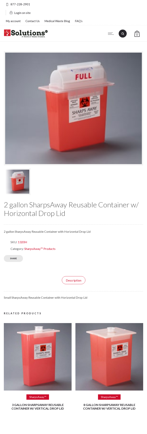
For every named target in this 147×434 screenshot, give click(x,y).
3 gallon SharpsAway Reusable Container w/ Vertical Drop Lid (37, 406)
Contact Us (32, 21)
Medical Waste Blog (57, 21)
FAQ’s (78, 21)
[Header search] (122, 33)
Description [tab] (73, 280)
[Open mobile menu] (112, 33)
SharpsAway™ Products (40, 248)
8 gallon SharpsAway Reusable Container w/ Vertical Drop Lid (109, 406)
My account (13, 21)
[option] (26, 181)
